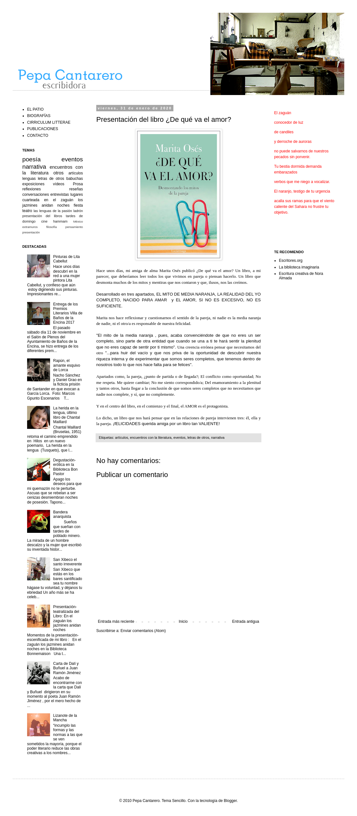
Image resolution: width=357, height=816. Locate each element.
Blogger (230, 800)
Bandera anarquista (62, 514)
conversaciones (35, 194)
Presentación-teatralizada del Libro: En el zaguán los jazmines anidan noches (67, 618)
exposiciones (33, 184)
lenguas (29, 178)
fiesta (78, 205)
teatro (27, 211)
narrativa (217, 437)
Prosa (78, 184)
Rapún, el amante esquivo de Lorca (66, 365)
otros (59, 172)
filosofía (51, 227)
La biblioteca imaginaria (299, 267)
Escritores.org (290, 260)
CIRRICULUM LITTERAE (48, 122)
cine (44, 221)
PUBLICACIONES (42, 129)
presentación (31, 232)
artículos (121, 437)
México (78, 221)
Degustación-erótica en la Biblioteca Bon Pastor (65, 467)
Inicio (183, 621)
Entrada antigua (245, 621)
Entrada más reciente (116, 621)
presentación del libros (42, 216)
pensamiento (74, 227)
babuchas (74, 178)
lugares (76, 194)
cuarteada (30, 200)
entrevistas (59, 194)
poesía (31, 159)
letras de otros (198, 437)
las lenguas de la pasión (52, 211)
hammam (60, 221)
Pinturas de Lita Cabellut (66, 258)
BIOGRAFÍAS (38, 116)
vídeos (58, 184)
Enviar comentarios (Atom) (143, 631)
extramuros (30, 227)
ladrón (78, 211)
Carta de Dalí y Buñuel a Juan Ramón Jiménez (67, 668)
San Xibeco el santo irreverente (67, 561)
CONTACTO (37, 135)
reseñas (76, 189)
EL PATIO (35, 109)
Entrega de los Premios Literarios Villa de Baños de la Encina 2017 (68, 313)
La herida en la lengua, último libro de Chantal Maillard (66, 415)
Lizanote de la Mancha (65, 717)
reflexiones (31, 189)
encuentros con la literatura (150, 437)
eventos (179, 437)
